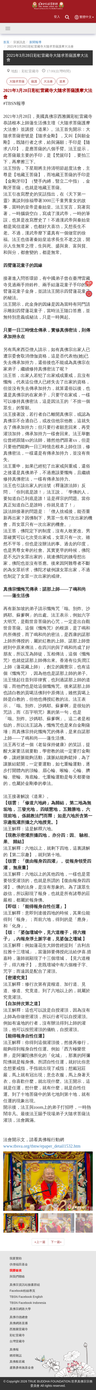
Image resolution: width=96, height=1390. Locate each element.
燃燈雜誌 (16, 1355)
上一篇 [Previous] (40, 1242)
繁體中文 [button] (84, 17)
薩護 (34, 81)
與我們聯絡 (17, 1276)
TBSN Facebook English (26, 1296)
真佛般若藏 (17, 1361)
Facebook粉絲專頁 (22, 1290)
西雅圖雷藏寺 (19, 1329)
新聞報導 (35, 42)
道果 (62, 81)
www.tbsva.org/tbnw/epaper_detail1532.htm (42, 1146)
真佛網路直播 (19, 1323)
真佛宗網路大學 (20, 1309)
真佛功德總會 (19, 1317)
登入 (57, 16)
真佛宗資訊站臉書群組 (25, 1284)
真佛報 (14, 1349)
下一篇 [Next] (56, 1242)
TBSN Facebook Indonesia (28, 1303)
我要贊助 (16, 1258)
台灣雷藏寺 (17, 1341)
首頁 (6, 42)
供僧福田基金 (19, 1264)
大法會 (48, 81)
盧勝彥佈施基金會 (22, 1367)
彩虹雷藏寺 (17, 1335)
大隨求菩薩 (17, 81)
